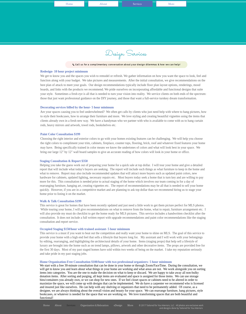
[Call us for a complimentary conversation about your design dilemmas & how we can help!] (126, 64)
